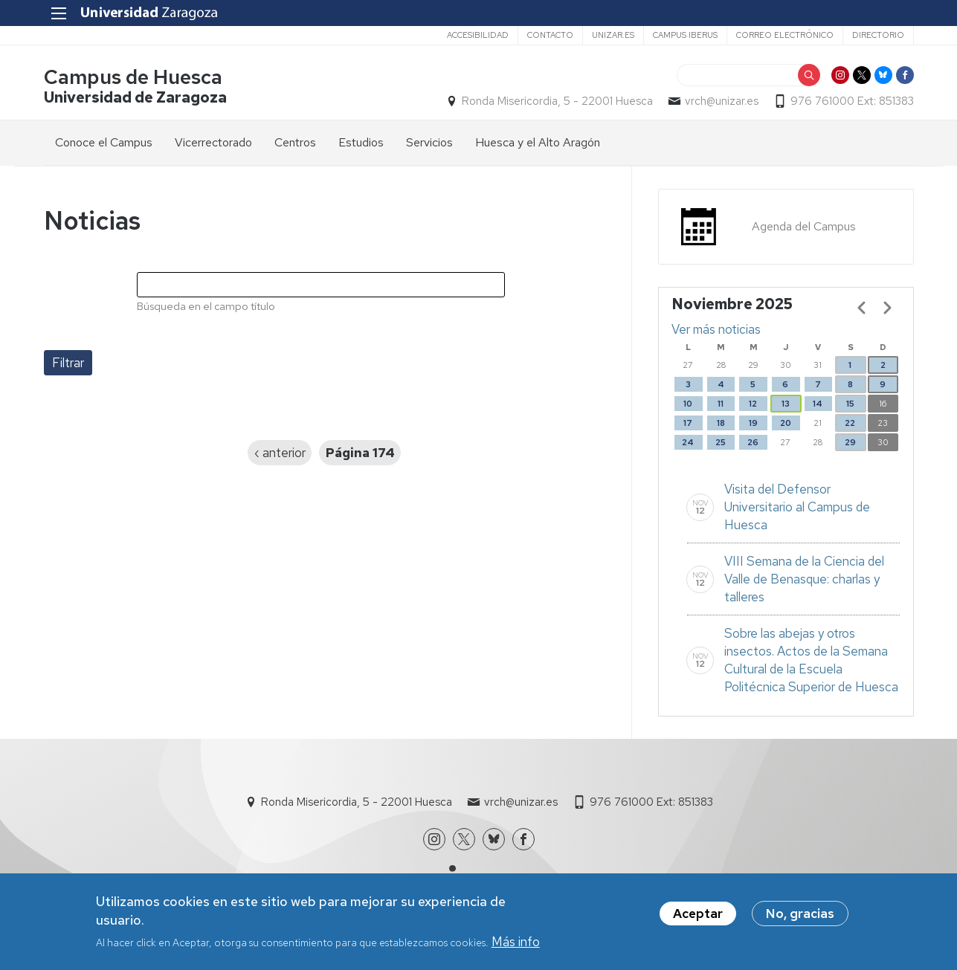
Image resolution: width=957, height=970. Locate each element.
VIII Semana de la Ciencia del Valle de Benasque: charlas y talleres (804, 579)
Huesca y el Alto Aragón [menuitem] (537, 142)
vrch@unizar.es (721, 101)
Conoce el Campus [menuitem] (103, 142)
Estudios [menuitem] (361, 142)
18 (721, 423)
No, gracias (800, 916)
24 (688, 442)
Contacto (550, 35)
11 (721, 403)
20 (785, 423)
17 (687, 423)
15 (850, 403)
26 (752, 442)
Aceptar (698, 916)
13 (786, 403)
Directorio (878, 35)
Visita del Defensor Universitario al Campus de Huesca (797, 507)
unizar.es (613, 35)
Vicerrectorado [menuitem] (213, 142)
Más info (516, 944)
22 (850, 423)
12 (753, 403)
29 (850, 442)
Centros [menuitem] (295, 142)
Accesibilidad (478, 35)
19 (753, 423)
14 (817, 403)
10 (687, 403)
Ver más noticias (716, 329)
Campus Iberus (685, 35)
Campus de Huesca (133, 77)
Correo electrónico (785, 35)
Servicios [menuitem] (429, 142)
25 (720, 442)
